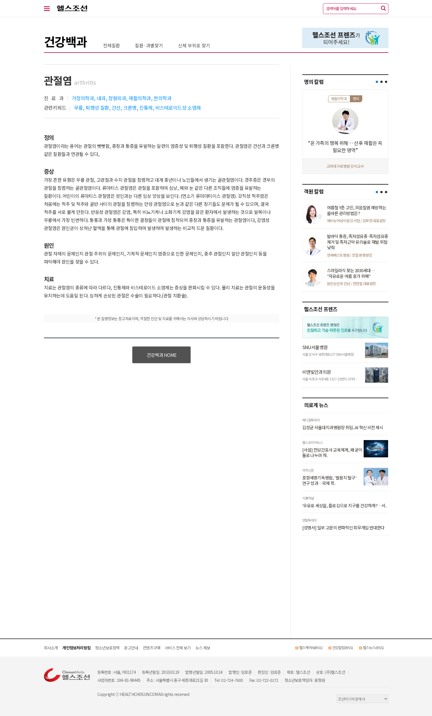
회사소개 (51, 648)
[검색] (383, 9)
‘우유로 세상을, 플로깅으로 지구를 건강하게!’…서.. (344, 505)
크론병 (130, 107)
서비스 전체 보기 (178, 648)
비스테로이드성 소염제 (178, 107)
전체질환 (111, 45)
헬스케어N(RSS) (310, 647)
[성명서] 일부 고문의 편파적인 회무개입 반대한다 (343, 528)
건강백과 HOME (161, 354)
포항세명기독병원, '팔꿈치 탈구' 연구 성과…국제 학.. (329, 480)
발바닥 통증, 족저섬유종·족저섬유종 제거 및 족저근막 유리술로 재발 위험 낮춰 (357, 241)
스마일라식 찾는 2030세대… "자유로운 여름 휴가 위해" (351, 273)
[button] (377, 82)
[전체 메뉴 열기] (50, 8)
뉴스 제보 (202, 648)
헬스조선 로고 (72, 8)
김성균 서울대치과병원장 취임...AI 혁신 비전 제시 (342, 427)
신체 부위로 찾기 (194, 45)
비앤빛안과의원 (316, 372)
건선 (116, 107)
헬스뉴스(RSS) (373, 647)
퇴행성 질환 (97, 107)
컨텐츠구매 (151, 648)
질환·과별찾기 (149, 45)
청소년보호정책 (107, 648)
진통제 (146, 107)
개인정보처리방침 (76, 648)
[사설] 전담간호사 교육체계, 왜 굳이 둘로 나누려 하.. (332, 452)
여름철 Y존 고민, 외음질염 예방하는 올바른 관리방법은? (356, 210)
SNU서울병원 (315, 347)
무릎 (78, 107)
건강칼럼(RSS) (342, 647)
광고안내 (131, 648)
